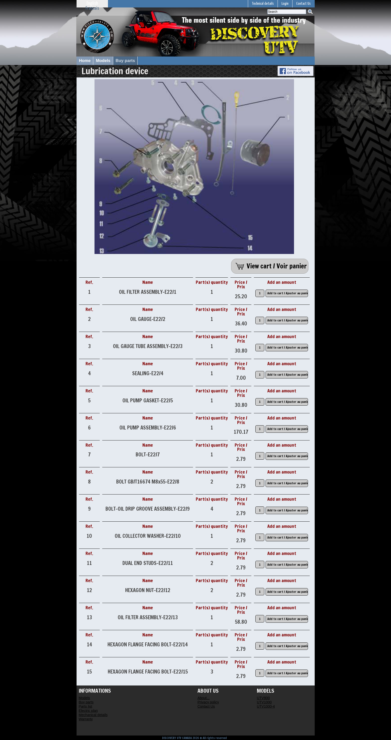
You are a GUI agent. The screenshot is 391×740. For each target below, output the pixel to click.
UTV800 (263, 698)
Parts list (85, 706)
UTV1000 (264, 702)
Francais (92, 8)
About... (203, 698)
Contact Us (206, 706)
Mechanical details (93, 715)
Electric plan (88, 711)
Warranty (86, 719)
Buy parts (86, 702)
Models (84, 698)
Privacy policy (208, 702)
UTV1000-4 (266, 706)
